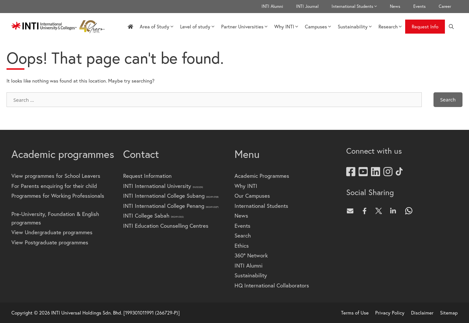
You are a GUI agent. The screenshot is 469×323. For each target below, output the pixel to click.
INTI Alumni (272, 6)
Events (419, 6)
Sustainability (355, 26)
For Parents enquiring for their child (54, 186)
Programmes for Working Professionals (57, 195)
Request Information (147, 175)
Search (242, 235)
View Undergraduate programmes (51, 232)
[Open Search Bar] (451, 27)
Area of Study (157, 26)
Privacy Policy (390, 312)
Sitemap (449, 312)
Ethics (241, 245)
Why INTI (286, 26)
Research (390, 26)
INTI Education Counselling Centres (165, 225)
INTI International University (163, 186)
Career (445, 6)
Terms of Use (355, 312)
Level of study (197, 26)
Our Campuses (252, 195)
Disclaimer (422, 312)
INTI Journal (307, 6)
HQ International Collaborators (271, 285)
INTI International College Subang (171, 195)
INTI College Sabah (153, 215)
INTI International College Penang (171, 205)
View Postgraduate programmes (49, 242)
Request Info (425, 26)
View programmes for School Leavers (55, 175)
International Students (357, 6)
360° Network (251, 255)
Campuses (318, 26)
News (395, 6)
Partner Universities (244, 26)
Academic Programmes (261, 175)
